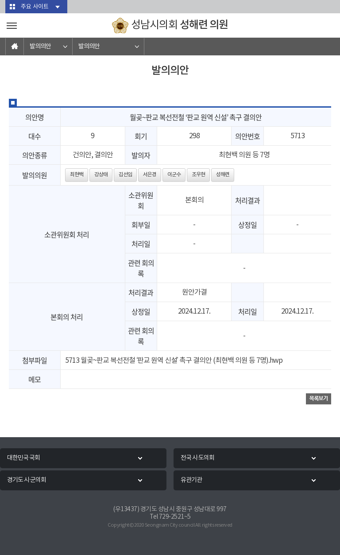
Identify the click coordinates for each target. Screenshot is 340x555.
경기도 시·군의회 (26, 480)
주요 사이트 (35, 7)
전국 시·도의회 (197, 458)
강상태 (101, 175)
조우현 (198, 175)
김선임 (125, 175)
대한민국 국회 (23, 458)
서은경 (149, 175)
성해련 (222, 175)
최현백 (76, 175)
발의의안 (40, 46)
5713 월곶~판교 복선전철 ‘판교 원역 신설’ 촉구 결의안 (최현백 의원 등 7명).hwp (173, 361)
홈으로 (14, 46)
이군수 (174, 175)
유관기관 (191, 480)
